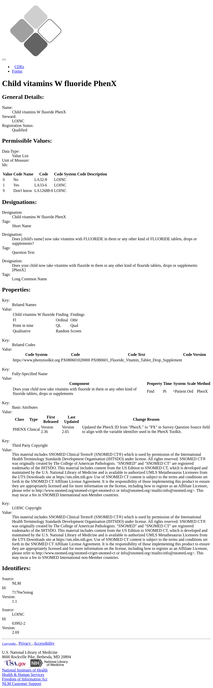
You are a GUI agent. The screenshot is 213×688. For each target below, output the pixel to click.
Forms (17, 71)
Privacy (25, 643)
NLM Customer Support (21, 683)
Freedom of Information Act (24, 679)
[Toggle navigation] (4, 59)
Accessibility (44, 643)
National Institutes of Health (25, 670)
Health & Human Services (23, 674)
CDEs (19, 67)
